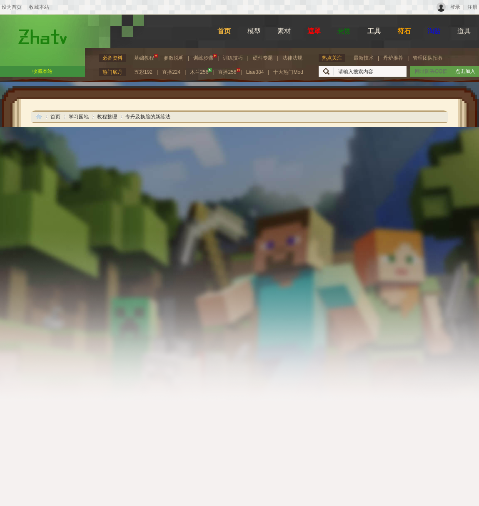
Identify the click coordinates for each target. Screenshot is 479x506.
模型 (254, 31)
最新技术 (364, 58)
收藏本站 (39, 7)
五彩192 (143, 72)
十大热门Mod (288, 72)
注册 (472, 7)
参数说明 (174, 58)
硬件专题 (263, 58)
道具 (464, 31)
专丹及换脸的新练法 (147, 117)
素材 (284, 31)
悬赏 (344, 31)
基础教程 (146, 57)
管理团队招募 (428, 58)
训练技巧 (233, 58)
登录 (455, 7)
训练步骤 (205, 57)
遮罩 (314, 31)
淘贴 (434, 31)
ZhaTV (38, 116)
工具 (374, 31)
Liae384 (255, 72)
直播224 (171, 72)
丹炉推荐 (393, 58)
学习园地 (79, 117)
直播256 (229, 71)
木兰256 (201, 71)
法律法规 (292, 58)
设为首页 (12, 7)
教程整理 (107, 117)
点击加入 (465, 71)
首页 (224, 31)
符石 (404, 31)
